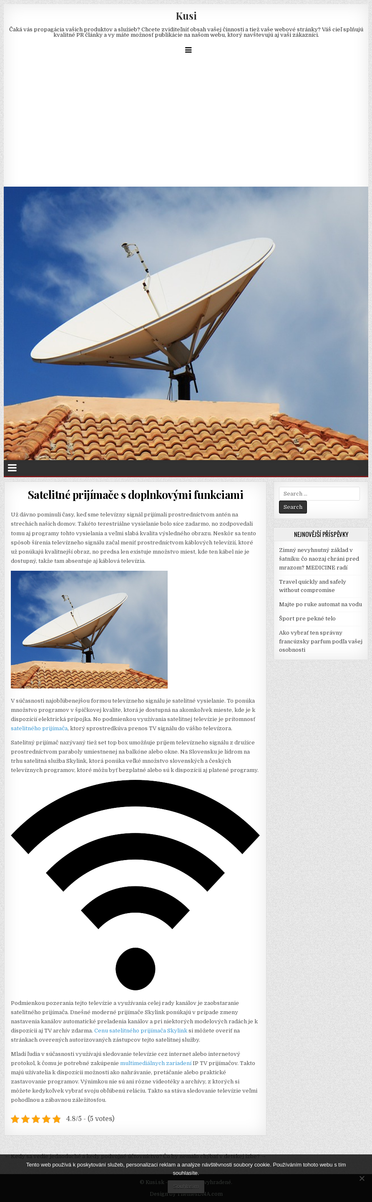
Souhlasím (186, 1186)
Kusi (186, 15)
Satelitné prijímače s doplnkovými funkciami (136, 494)
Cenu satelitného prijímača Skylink (140, 1030)
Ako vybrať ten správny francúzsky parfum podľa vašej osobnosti (320, 641)
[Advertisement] (186, 124)
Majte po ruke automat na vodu (320, 604)
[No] (361, 1178)
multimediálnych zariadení (155, 1063)
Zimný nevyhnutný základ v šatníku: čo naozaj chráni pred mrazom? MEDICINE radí (319, 559)
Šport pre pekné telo (307, 618)
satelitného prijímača (39, 728)
